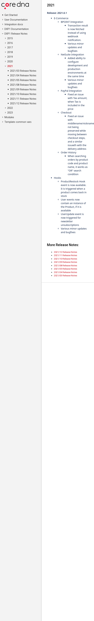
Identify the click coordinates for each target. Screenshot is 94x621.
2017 (10, 47)
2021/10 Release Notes (23, 94)
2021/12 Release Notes (23, 103)
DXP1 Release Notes (15, 33)
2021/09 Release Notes (23, 89)
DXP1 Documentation (16, 29)
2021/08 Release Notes (23, 84)
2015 (10, 38)
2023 (10, 112)
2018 (10, 52)
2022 (10, 108)
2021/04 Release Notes (23, 75)
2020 (10, 61)
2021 (10, 66)
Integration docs (13, 24)
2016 (10, 43)
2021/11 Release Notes (23, 98)
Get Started (10, 15)
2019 (10, 56)
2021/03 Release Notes (23, 70)
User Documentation (16, 19)
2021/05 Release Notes (23, 80)
